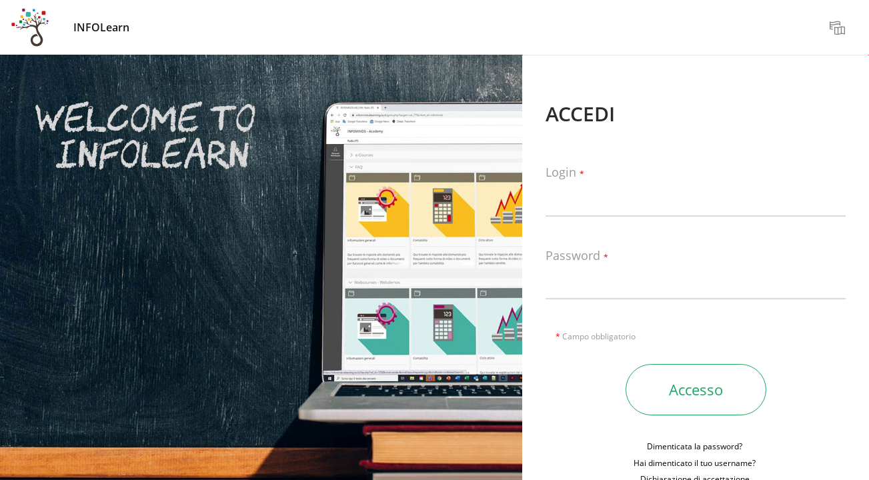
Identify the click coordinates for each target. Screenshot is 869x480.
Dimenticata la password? (694, 446)
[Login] (696, 196)
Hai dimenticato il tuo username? (695, 463)
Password (577, 256)
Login (565, 172)
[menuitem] (839, 27)
